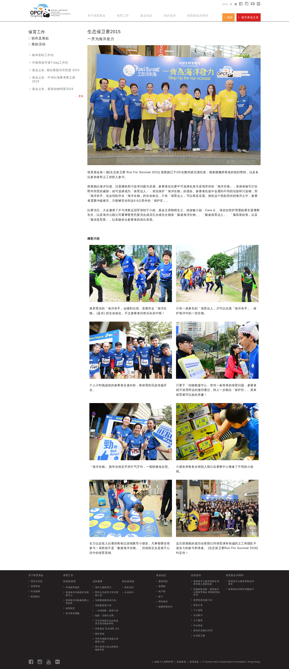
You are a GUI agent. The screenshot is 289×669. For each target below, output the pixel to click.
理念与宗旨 (36, 581)
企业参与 (129, 592)
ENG (225, 4)
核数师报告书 (166, 606)
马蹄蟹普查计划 (103, 605)
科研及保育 (69, 581)
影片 (161, 596)
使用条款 (194, 662)
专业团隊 (35, 591)
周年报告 (163, 601)
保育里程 (35, 586)
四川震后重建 (73, 613)
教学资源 (100, 634)
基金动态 (146, 15)
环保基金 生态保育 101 (107, 628)
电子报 (162, 591)
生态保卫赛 (199, 635)
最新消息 (163, 581)
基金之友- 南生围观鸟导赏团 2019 (54, 70)
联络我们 (35, 596)
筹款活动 (129, 587)
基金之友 (198, 605)
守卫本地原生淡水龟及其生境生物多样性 (107, 622)
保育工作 (123, 15)
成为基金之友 (248, 17)
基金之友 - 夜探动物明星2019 (51, 88)
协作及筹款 (128, 581)
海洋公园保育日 (103, 587)
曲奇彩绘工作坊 (42, 55)
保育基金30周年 (198, 15)
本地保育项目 (73, 587)
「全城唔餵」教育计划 (107, 610)
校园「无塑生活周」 (105, 615)
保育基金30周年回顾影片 (241, 589)
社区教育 (98, 581)
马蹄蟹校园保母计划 (105, 600)
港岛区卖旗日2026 (203, 630)
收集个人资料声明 (163, 662)
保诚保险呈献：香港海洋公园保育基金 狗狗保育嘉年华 (206, 592)
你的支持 (170, 15)
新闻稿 (162, 586)
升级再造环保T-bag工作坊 (49, 62)
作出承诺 (198, 625)
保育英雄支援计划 (202, 600)
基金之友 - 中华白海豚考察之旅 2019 (52, 79)
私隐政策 (181, 662)
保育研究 (70, 608)
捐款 (228, 17)
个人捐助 (198, 610)
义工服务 (198, 620)
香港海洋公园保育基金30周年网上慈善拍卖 (206, 583)
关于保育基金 (96, 15)
